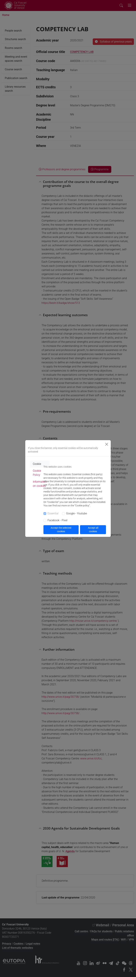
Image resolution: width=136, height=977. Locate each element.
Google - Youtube (76, 513)
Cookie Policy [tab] (37, 472)
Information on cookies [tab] (40, 483)
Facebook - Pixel (57, 520)
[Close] (106, 444)
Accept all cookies (93, 529)
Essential (53, 513)
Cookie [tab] (37, 464)
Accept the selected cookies (61, 529)
